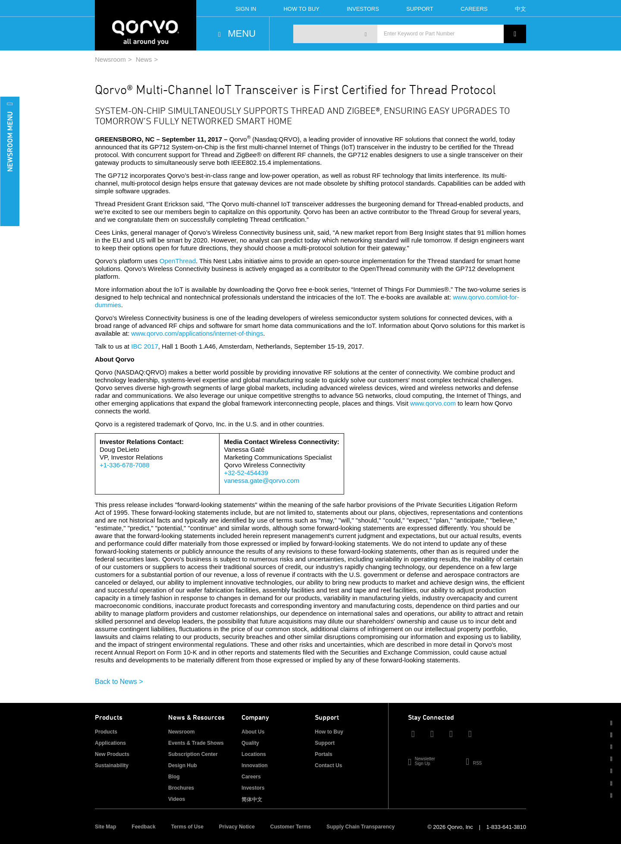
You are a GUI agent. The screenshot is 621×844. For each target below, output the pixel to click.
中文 (520, 9)
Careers (474, 9)
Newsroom (110, 59)
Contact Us (328, 765)
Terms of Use (187, 827)
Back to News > (119, 681)
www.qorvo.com (433, 403)
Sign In (245, 9)
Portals (323, 754)
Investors (363, 9)
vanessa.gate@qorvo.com (261, 480)
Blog (174, 777)
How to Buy (329, 732)
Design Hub (182, 765)
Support (419, 9)
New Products (112, 754)
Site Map (105, 827)
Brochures (181, 788)
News (144, 59)
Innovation (255, 765)
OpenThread (178, 261)
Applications (110, 743)
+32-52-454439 (246, 472)
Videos (176, 799)
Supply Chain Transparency (360, 827)
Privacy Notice (237, 827)
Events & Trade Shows (196, 743)
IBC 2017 (144, 346)
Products (106, 732)
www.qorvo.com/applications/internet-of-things (197, 333)
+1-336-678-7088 (125, 465)
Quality (250, 743)
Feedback (143, 827)
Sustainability (112, 765)
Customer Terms (290, 827)
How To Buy (301, 9)
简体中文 (252, 800)
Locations (254, 754)
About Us (253, 732)
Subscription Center (193, 754)
